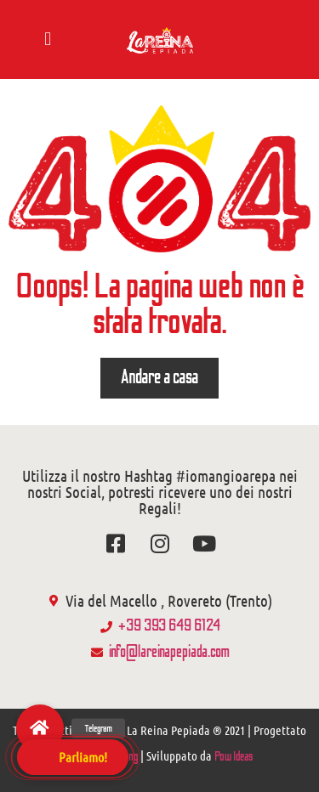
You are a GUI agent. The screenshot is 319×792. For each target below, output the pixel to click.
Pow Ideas (233, 757)
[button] (48, 39)
